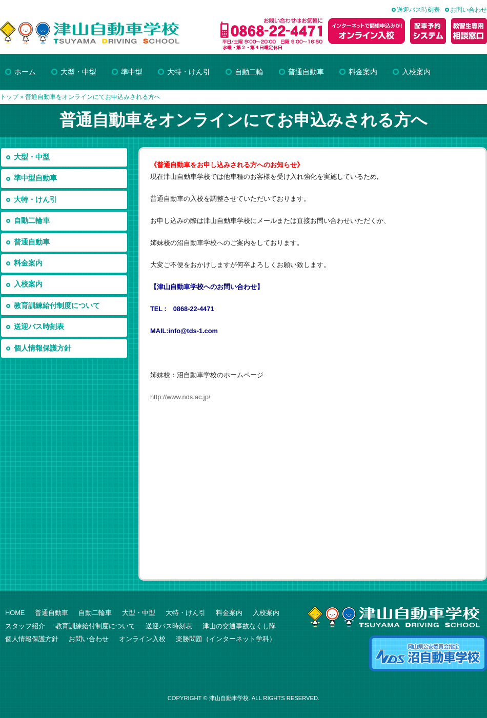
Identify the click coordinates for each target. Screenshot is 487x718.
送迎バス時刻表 (418, 9)
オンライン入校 (142, 639)
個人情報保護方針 (42, 348)
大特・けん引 (35, 199)
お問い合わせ (468, 9)
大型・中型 (32, 157)
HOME (15, 613)
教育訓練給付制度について (57, 306)
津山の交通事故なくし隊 (239, 626)
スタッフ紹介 (25, 626)
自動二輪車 (32, 220)
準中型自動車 (35, 178)
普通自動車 (32, 242)
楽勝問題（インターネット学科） (226, 639)
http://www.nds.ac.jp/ (180, 397)
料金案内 (28, 263)
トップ (9, 96)
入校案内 (28, 284)
